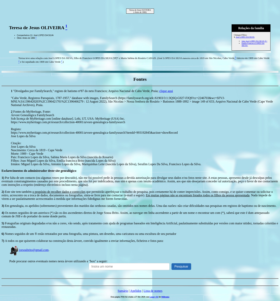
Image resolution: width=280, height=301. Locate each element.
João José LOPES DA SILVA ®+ (254, 41)
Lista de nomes (153, 290)
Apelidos (135, 290)
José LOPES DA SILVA (245, 37)
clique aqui (166, 91)
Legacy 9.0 (154, 297)
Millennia (165, 297)
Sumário (123, 290)
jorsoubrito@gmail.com (29, 250)
